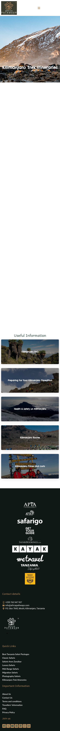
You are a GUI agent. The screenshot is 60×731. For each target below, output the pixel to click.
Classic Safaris (8, 658)
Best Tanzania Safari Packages (15, 654)
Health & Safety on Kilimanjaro (30, 409)
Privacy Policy (8, 712)
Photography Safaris (11, 676)
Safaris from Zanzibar (11, 661)
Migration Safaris (10, 672)
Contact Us (7, 697)
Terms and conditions (12, 701)
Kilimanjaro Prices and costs (30, 466)
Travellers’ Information (12, 705)
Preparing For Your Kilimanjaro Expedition (30, 380)
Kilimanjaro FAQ (30, 351)
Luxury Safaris (8, 665)
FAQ (4, 708)
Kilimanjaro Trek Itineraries (14, 680)
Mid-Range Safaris (10, 669)
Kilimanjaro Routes (30, 437)
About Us (6, 694)
